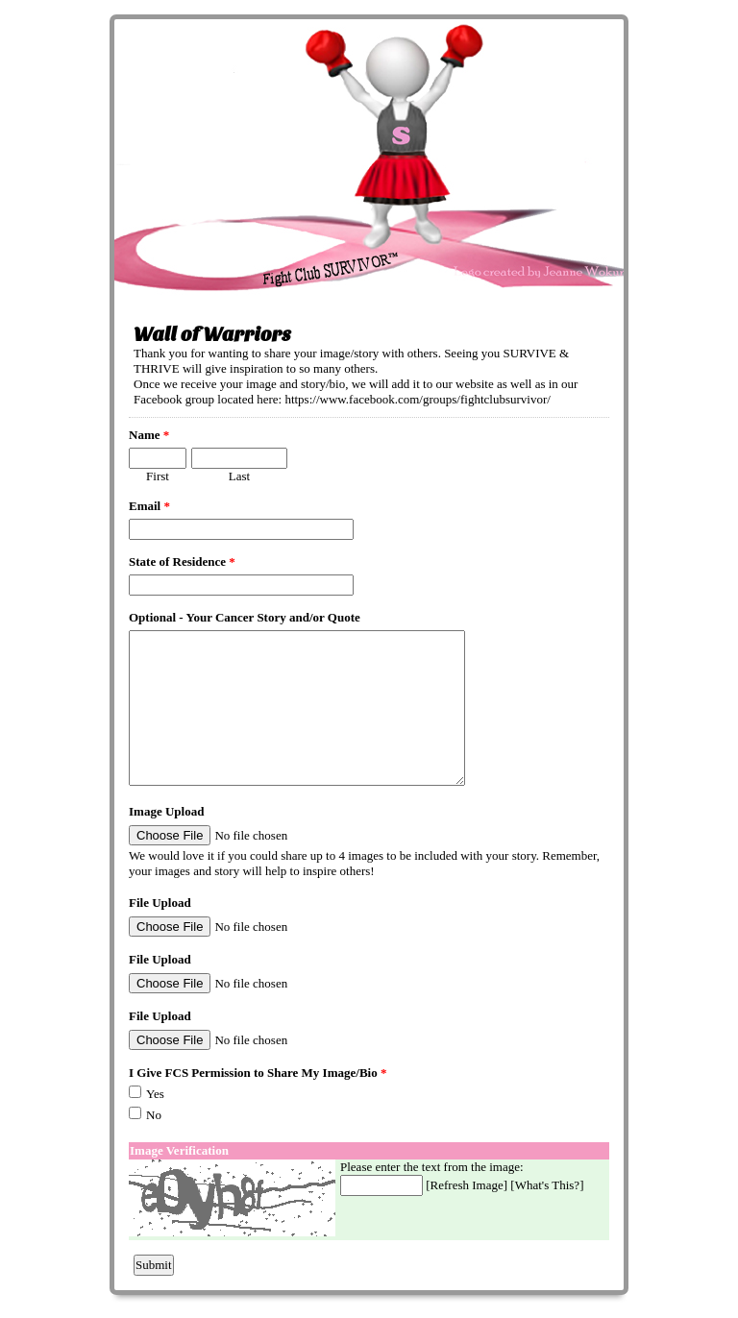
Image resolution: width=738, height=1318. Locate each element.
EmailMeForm (369, 159)
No (153, 1115)
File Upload (160, 902)
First (157, 476)
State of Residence (182, 561)
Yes (155, 1093)
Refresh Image (467, 1185)
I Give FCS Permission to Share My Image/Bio (257, 1072)
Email (149, 506)
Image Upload (166, 811)
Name (149, 434)
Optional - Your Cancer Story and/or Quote (244, 617)
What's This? (547, 1185)
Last (239, 476)
